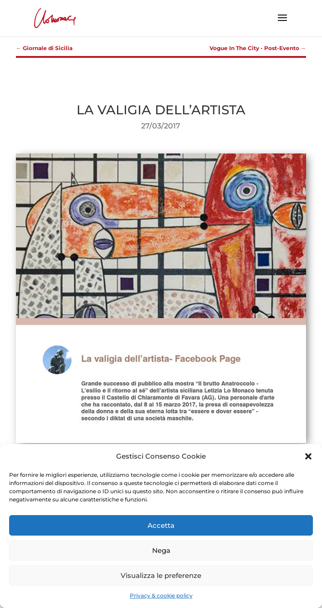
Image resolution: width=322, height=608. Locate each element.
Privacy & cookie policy (161, 595)
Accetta (161, 525)
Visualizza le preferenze (161, 575)
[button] (308, 456)
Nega (161, 550)
